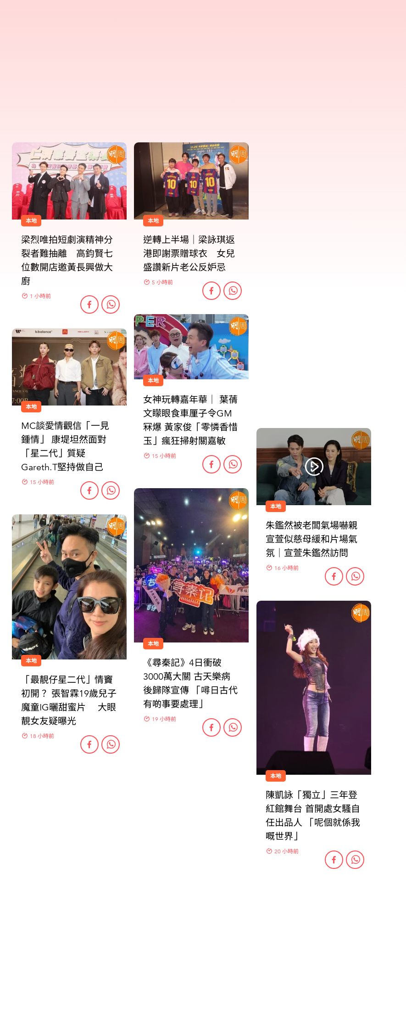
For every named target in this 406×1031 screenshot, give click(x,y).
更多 (203, 916)
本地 (275, 506)
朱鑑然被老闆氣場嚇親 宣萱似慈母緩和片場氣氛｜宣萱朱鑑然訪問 (311, 539)
